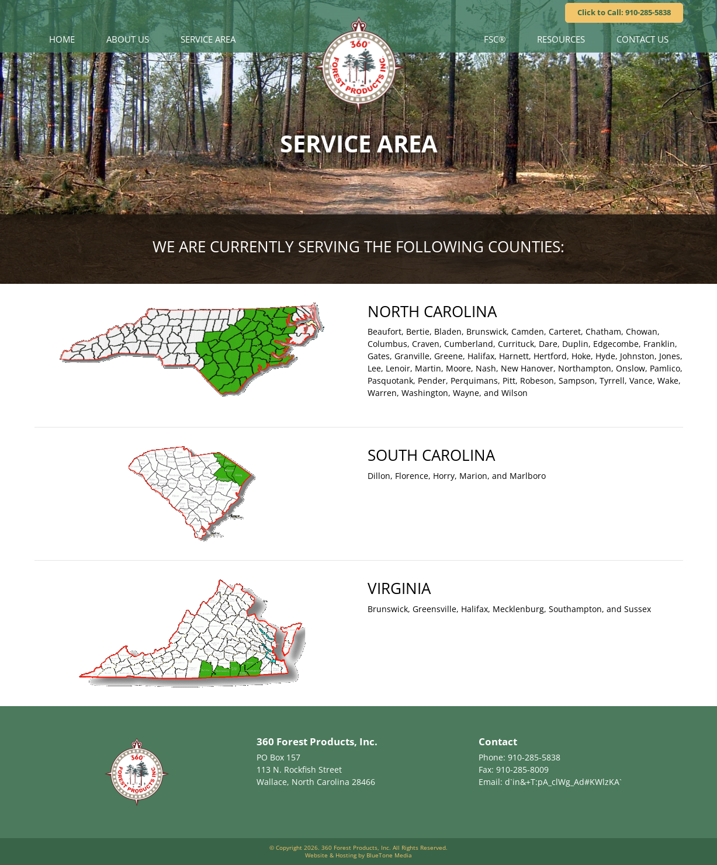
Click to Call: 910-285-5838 (624, 12)
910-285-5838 (534, 757)
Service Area (208, 39)
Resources (561, 39)
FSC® (494, 39)
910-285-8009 (522, 769)
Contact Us (642, 39)
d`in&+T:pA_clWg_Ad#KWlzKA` (563, 781)
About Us (127, 39)
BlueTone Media (389, 855)
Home (62, 39)
